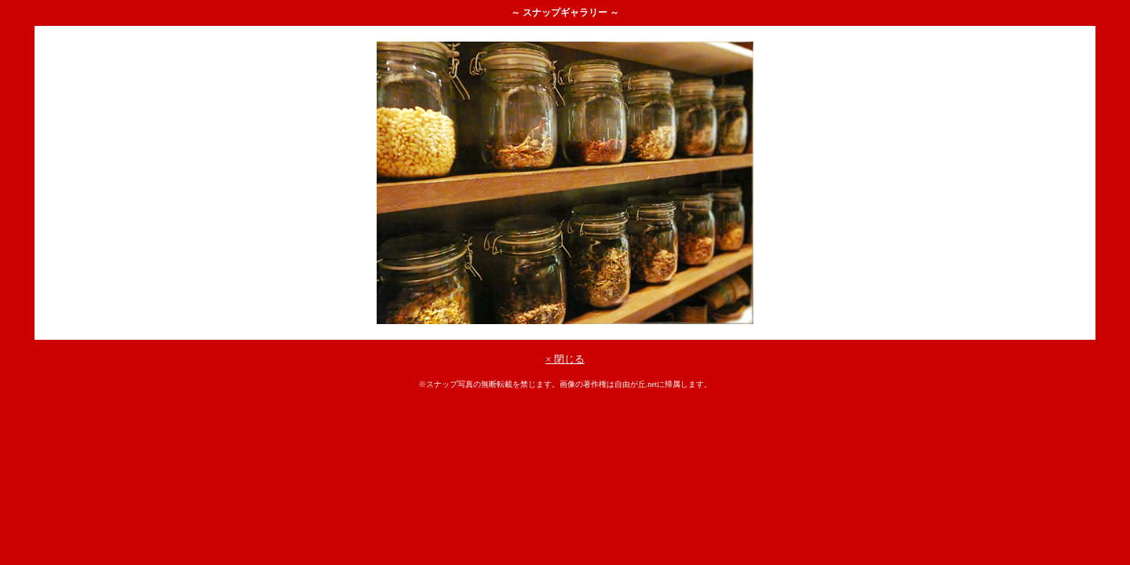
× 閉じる (565, 359)
